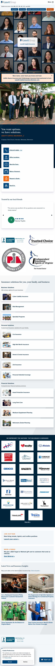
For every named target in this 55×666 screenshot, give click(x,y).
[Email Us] (27, 185)
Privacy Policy (8, 657)
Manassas (23, 140)
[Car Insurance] (27, 334)
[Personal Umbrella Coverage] (27, 375)
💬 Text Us (46, 660)
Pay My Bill (14, 9)
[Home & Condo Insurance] (27, 355)
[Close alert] (51, 75)
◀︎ (4, 215)
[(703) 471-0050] (27, 150)
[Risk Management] (27, 307)
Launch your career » (11, 539)
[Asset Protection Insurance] (27, 392)
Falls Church (10, 140)
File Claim (22, 9)
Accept (10, 662)
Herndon (17, 140)
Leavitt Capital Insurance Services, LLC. (27, 80)
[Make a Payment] (27, 171)
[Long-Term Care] (27, 402)
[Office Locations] (27, 157)
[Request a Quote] (27, 178)
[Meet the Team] (27, 164)
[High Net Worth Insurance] (27, 344)
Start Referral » (9, 556)
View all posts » (35, 571)
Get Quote (50, 9)
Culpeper (4, 140)
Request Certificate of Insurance (36, 9)
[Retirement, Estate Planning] (27, 423)
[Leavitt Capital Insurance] (8, 2)
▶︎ (52, 215)
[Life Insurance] (27, 365)
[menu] (53, 2)
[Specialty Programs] (27, 317)
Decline (25, 662)
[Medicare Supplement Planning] (27, 413)
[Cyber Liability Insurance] (27, 297)
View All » (27, 522)
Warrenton (30, 140)
